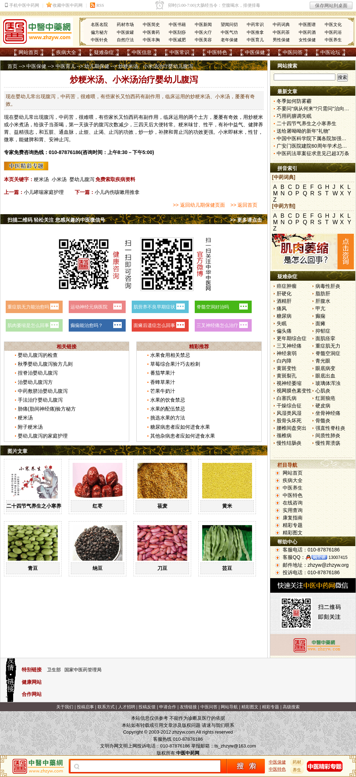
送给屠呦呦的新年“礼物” (303, 131)
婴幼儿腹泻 (81, 179)
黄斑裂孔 (287, 376)
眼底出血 (325, 376)
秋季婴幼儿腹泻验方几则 (45, 364)
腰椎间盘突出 (292, 428)
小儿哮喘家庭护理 (44, 192)
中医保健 (255, 52)
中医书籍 (177, 24)
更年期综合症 (292, 338)
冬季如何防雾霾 (294, 101)
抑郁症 (322, 331)
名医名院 (99, 24)
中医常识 (179, 52)
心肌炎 (322, 390)
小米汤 (59, 179)
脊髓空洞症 (327, 353)
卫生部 (54, 669)
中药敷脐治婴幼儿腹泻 (43, 391)
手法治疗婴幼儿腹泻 (40, 400)
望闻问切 (229, 24)
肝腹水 (322, 301)
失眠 (282, 323)
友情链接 (188, 706)
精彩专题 (293, 525)
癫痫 (320, 316)
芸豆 (227, 568)
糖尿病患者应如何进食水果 (180, 427)
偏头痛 (284, 331)
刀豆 (162, 568)
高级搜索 (291, 706)
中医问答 (293, 52)
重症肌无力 (327, 346)
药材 (297, 762)
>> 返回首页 (243, 205)
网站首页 (28, 52)
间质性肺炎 (327, 435)
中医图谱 (307, 24)
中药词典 (281, 24)
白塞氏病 (287, 398)
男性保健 (281, 39)
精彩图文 (293, 532)
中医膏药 (151, 32)
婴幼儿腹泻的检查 (38, 355)
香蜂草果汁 (162, 382)
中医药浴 (333, 32)
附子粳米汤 (30, 427)
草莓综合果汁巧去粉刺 (175, 364)
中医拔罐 (125, 32)
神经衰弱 (287, 353)
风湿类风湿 (289, 413)
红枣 (98, 506)
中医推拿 (255, 32)
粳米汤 (41, 179)
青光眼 (322, 361)
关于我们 (64, 706)
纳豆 (98, 568)
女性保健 (307, 39)
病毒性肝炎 (327, 286)
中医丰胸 (151, 39)
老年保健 (229, 39)
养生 (297, 769)
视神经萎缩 (289, 383)
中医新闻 (203, 24)
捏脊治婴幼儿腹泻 (38, 373)
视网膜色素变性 (294, 390)
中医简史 (151, 24)
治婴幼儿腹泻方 (35, 382)
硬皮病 (322, 405)
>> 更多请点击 (246, 220)
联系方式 (106, 706)
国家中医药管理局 (82, 669)
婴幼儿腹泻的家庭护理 (43, 436)
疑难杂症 (104, 52)
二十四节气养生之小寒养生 (36, 506)
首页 (12, 66)
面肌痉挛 (325, 338)
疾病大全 (66, 52)
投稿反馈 (147, 706)
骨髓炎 (322, 420)
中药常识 (255, 24)
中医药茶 (281, 32)
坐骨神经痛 (327, 413)
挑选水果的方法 (167, 418)
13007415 (338, 557)
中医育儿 (255, 39)
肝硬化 (284, 293)
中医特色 (217, 52)
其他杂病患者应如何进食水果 (182, 436)
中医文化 (333, 24)
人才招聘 (126, 706)
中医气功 (229, 32)
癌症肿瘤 (287, 286)
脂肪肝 (322, 293)
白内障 (284, 361)
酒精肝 (284, 301)
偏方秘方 (99, 32)
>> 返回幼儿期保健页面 (199, 205)
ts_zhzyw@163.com (235, 746)
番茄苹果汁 (162, 373)
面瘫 (320, 323)
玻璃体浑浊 (327, 383)
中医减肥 (177, 39)
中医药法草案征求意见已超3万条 (313, 153)
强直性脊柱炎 (330, 428)
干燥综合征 (289, 405)
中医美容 (203, 39)
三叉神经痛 (289, 346)
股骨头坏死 (289, 420)
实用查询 (293, 510)
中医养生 (333, 39)
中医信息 (142, 52)
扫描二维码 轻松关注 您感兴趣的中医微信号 (56, 220)
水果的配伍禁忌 (167, 409)
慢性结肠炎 (289, 443)
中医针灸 (99, 39)
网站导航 (229, 706)
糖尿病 (284, 316)
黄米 (227, 506)
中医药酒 (307, 32)
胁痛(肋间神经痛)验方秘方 (47, 409)
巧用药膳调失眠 (294, 116)
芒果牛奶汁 (162, 391)
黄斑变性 (287, 368)
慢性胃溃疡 (327, 443)
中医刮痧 (177, 32)
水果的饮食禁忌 (167, 400)
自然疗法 (125, 39)
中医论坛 (330, 52)
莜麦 (162, 506)
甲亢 (320, 308)
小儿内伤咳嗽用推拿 (117, 192)
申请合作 (167, 706)
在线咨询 (293, 503)
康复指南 (293, 517)
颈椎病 (284, 435)
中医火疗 (203, 32)
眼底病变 (325, 368)
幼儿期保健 (96, 66)
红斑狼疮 (325, 398)
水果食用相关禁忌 (170, 355)
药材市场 (125, 24)
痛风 (282, 308)
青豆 (33, 568)
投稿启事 (85, 706)
